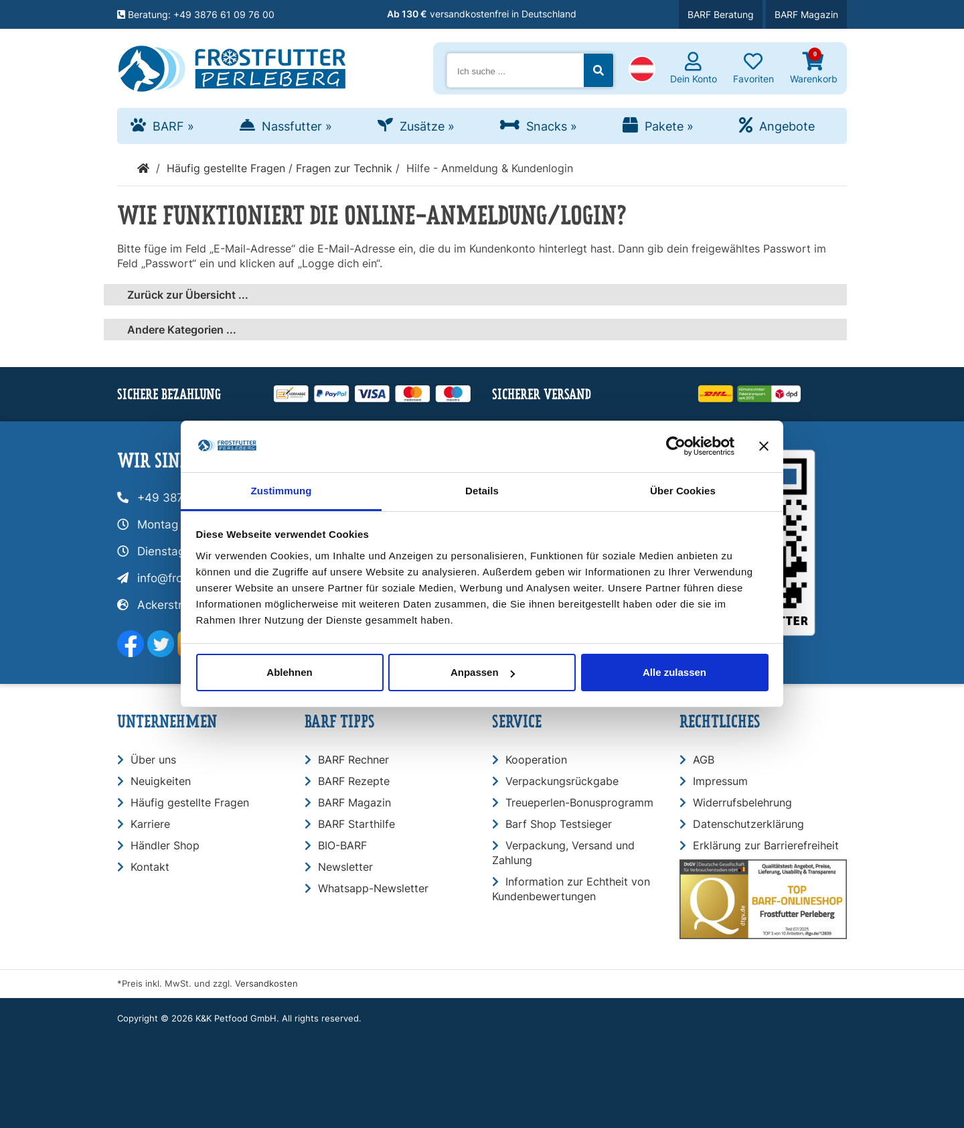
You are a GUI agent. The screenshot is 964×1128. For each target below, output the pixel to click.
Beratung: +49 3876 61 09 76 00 (195, 14)
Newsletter (345, 866)
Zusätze (427, 126)
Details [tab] (482, 490)
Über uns (153, 759)
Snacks (551, 126)
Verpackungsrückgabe (562, 781)
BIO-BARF (342, 845)
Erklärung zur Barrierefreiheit (766, 845)
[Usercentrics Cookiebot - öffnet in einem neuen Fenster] (675, 446)
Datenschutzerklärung (748, 824)
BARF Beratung (721, 14)
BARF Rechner (353, 759)
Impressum (720, 781)
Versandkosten (266, 984)
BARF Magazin (806, 14)
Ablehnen (289, 672)
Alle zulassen (674, 672)
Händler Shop (165, 845)
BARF (173, 126)
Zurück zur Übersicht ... (187, 294)
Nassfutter (297, 126)
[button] (642, 70)
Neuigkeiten (161, 781)
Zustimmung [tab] (281, 490)
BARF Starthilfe (356, 824)
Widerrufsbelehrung (742, 802)
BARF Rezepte (354, 781)
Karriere (150, 824)
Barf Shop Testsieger (558, 824)
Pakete (669, 126)
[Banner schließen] (764, 446)
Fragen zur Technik (344, 168)
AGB (703, 759)
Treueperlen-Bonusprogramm (579, 802)
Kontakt (150, 866)
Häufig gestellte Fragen (226, 168)
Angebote (787, 126)
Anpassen (483, 672)
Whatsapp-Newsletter (373, 888)
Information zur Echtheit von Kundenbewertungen (571, 889)
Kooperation (536, 759)
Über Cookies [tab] (683, 490)
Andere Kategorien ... (181, 329)
